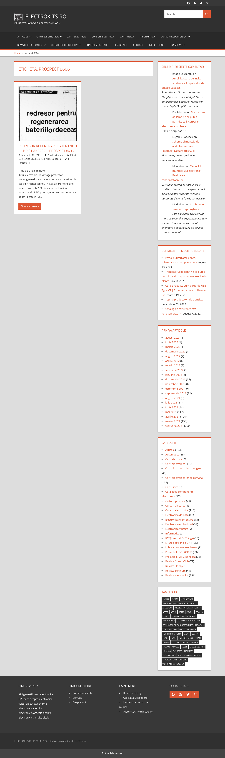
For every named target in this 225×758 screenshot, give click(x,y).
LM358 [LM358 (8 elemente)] (182, 638)
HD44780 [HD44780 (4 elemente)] (199, 625)
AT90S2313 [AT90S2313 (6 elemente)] (180, 607)
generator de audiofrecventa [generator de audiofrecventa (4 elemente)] (177, 625)
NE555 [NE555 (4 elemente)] (184, 646)
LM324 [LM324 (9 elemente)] (165, 638)
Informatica (147, 36)
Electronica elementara (179, 519)
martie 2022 (172, 365)
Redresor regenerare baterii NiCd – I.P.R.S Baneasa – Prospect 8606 (47, 148)
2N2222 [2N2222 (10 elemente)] (165, 599)
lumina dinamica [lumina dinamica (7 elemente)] (189, 642)
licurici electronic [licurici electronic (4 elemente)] (171, 633)
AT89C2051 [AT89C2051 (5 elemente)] (192, 603)
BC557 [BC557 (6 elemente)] (165, 612)
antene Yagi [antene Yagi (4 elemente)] (187, 599)
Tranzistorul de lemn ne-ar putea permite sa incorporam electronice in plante (184, 276)
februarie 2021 (174, 426)
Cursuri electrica (103, 36)
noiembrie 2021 (175, 384)
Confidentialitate (97, 45)
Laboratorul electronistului (181, 547)
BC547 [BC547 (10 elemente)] (198, 607)
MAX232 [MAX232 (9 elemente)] (175, 646)
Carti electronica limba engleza (183, 468)
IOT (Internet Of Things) (179, 538)
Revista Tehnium (175, 570)
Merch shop (156, 45)
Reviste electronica (31, 45)
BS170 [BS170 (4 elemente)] (181, 612)
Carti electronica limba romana (184, 478)
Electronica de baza (177, 515)
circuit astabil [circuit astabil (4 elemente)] (188, 616)
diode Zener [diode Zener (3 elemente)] (168, 620)
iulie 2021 (171, 402)
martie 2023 (172, 347)
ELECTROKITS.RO (45, 16)
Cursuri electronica (175, 36)
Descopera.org (132, 693)
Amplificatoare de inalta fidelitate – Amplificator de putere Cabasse (183, 83)
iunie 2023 (171, 342)
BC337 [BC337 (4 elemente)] (190, 607)
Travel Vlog (177, 45)
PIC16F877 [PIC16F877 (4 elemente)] (188, 651)
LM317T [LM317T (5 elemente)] (195, 633)
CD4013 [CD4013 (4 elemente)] (199, 612)
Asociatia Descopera (135, 697)
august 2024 (172, 337)
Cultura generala (175, 501)
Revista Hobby (174, 566)
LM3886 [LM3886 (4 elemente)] (166, 642)
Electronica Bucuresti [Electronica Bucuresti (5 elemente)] (188, 620)
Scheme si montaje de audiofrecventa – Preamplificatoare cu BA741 (180, 146)
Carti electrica (76, 36)
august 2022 (172, 356)
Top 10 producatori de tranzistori (185, 299)
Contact (138, 45)
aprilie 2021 (172, 416)
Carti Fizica (127, 36)
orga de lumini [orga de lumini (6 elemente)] (197, 646)
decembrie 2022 (175, 351)
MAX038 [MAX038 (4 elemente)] (166, 646)
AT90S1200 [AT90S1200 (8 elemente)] (167, 607)
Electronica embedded (179, 524)
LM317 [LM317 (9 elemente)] (187, 633)
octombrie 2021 (175, 388)
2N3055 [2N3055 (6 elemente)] (175, 599)
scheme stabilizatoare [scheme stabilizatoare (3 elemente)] (189, 655)
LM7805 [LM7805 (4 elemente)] (175, 642)
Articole (24, 36)
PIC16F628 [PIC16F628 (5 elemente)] (177, 651)
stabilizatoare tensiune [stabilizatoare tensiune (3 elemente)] (174, 659)
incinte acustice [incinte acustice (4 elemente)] (187, 629)
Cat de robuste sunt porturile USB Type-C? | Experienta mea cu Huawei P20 (184, 290)
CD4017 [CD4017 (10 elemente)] (166, 616)
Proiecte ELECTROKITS (178, 552)
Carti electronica (49, 36)
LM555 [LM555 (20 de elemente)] (190, 638)
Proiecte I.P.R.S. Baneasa (48, 158)
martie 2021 (172, 421)
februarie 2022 (174, 370)
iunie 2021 (171, 407)
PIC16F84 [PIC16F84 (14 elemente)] (166, 651)
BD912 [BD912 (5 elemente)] (173, 612)
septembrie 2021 (175, 393)
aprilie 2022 (172, 361)
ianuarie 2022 (173, 375)
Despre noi (120, 45)
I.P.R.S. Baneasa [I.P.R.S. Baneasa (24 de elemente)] (169, 629)
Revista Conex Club (177, 561)
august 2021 (172, 398)
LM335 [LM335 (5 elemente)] (174, 638)
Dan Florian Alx (55, 155)
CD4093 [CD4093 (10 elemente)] (175, 616)
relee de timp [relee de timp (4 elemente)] (169, 655)
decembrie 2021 (175, 379)
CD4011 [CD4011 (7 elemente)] (189, 612)
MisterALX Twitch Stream (138, 711)
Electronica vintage (176, 529)
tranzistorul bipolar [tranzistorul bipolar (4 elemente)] (173, 664)
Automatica (172, 454)
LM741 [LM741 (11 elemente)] (198, 638)
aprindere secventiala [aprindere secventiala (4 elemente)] (173, 603)
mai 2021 (171, 412)
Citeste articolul (29, 206)
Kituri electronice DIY (66, 45)
